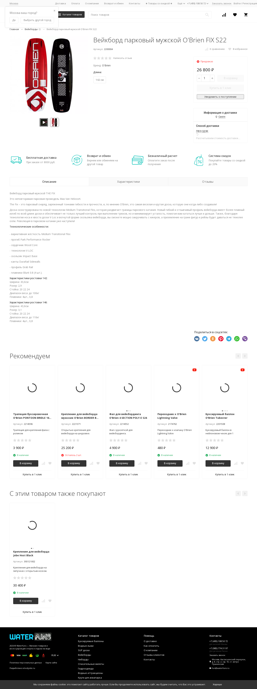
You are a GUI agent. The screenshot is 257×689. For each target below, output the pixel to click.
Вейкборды (31, 29)
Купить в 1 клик (220, 88)
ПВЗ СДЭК (202, 131)
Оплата (75, 3)
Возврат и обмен (114, 3)
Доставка (60, 3)
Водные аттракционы (90, 673)
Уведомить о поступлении (220, 96)
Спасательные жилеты (91, 664)
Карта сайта (51, 662)
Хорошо (217, 684)
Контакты (134, 3)
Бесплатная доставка (41, 158)
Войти (237, 3)
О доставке (150, 641)
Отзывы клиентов (154, 654)
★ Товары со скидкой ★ (159, 3)
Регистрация (250, 3)
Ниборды (83, 659)
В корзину (231, 78)
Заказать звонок (222, 3)
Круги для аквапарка (90, 677)
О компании (92, 3)
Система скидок (220, 156)
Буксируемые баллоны (91, 641)
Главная (14, 29)
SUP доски (84, 650)
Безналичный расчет (162, 156)
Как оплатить (151, 645)
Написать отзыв (122, 58)
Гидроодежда (86, 668)
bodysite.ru (29, 668)
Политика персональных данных (26, 662)
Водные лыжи (86, 645)
